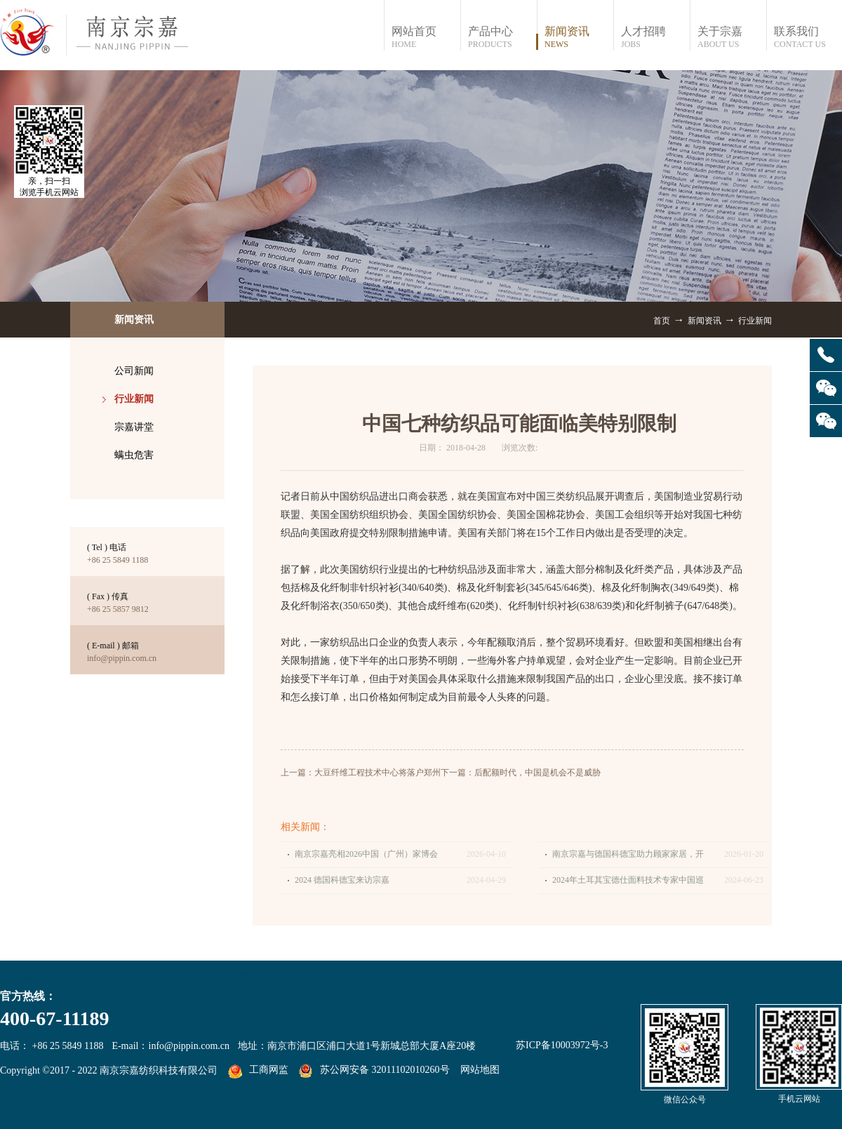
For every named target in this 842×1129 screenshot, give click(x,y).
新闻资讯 (704, 321)
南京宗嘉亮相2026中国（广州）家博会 (366, 854)
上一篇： (361, 772)
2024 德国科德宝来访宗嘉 (342, 880)
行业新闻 (755, 321)
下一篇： (521, 772)
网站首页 (426, 37)
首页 (661, 321)
